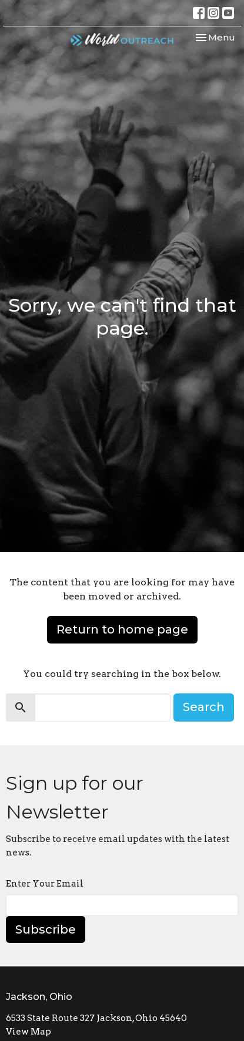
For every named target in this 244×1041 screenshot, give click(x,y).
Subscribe (45, 929)
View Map (28, 1031)
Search (204, 707)
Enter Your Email (44, 883)
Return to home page (122, 629)
